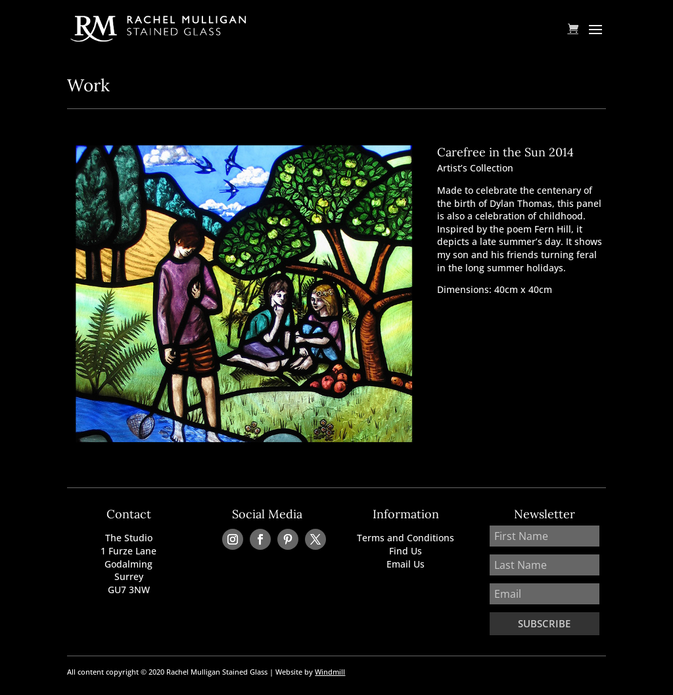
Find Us (405, 551)
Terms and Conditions (405, 537)
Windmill (330, 672)
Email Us (405, 564)
